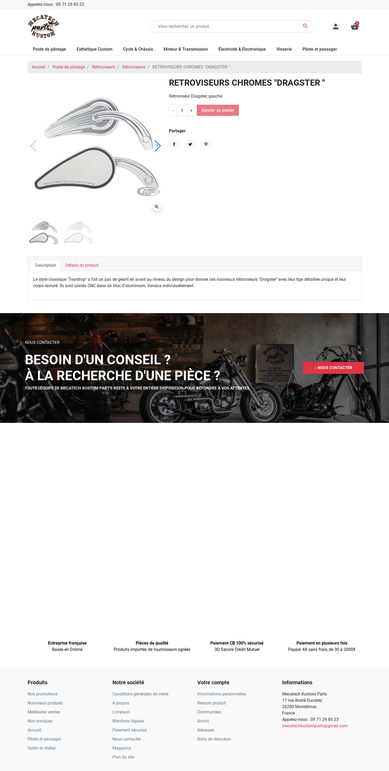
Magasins (121, 748)
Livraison (121, 712)
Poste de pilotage (69, 66)
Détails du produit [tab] (81, 265)
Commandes (209, 712)
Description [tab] (45, 265)
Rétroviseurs (103, 66)
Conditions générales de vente (140, 693)
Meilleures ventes (44, 712)
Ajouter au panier (217, 110)
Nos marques (40, 721)
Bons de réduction (214, 739)
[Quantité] (182, 110)
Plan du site (123, 757)
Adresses (205, 730)
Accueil (38, 66)
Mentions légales (128, 721)
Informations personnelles (221, 693)
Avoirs (203, 721)
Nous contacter (126, 739)
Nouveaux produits (45, 703)
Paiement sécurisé (129, 730)
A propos (120, 703)
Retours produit (211, 703)
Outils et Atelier (42, 748)
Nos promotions (43, 693)
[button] (355, 26)
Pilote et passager (44, 739)
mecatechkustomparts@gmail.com (315, 725)
